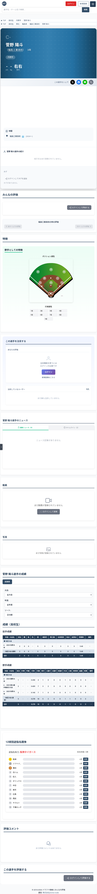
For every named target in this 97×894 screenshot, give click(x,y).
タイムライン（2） (71, 428)
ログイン (70, 4)
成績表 (7, 582)
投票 (85, 759)
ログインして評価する (79, 208)
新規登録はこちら (48, 377)
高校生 (11, 20)
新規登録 (83, 4)
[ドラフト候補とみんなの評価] (4, 3)
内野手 (18, 20)
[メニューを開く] (1, 447)
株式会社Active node (51, 893)
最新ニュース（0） (25, 428)
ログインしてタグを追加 (16, 179)
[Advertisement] (48, 105)
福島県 (24, 24)
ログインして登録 (48, 512)
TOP (3, 20)
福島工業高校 (35, 24)
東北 (18, 24)
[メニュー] (93, 4)
